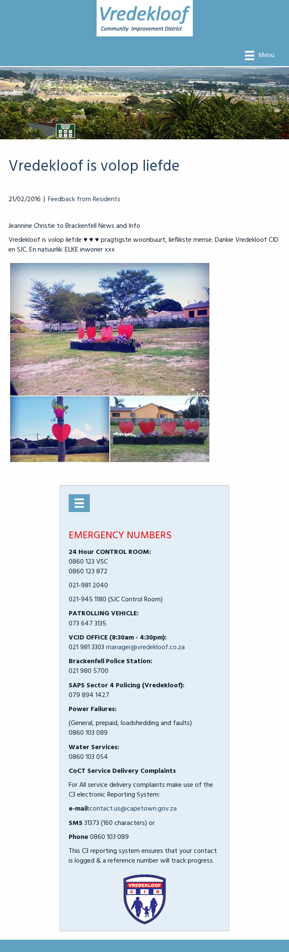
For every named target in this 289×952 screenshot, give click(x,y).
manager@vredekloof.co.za (145, 647)
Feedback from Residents (84, 199)
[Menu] (260, 55)
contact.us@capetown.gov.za (133, 808)
